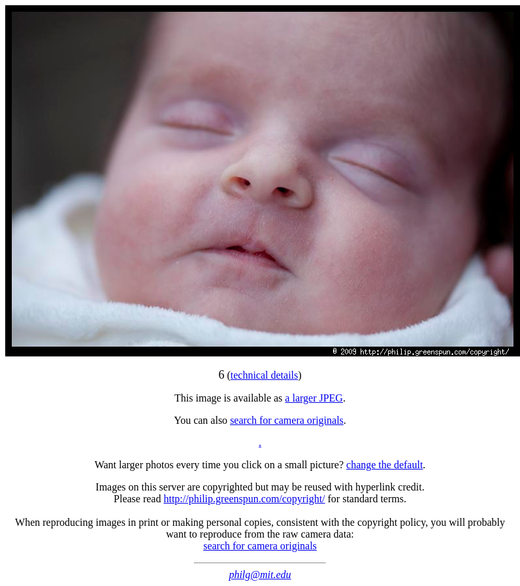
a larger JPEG (314, 398)
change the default (384, 464)
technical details (265, 375)
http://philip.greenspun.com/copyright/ (244, 498)
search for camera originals (287, 420)
